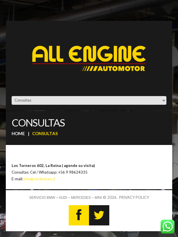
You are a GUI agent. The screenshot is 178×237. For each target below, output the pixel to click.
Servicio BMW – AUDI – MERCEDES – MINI (65, 198)
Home (18, 133)
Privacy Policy (134, 197)
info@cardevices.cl (39, 179)
